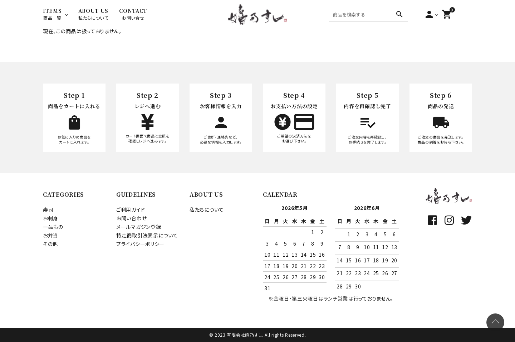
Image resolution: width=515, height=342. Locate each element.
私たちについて (207, 209)
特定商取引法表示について (147, 235)
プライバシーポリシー (140, 243)
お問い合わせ (131, 218)
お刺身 (50, 218)
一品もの (53, 226)
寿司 (48, 209)
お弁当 (50, 235)
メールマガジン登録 (138, 226)
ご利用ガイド (130, 209)
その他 (50, 243)
